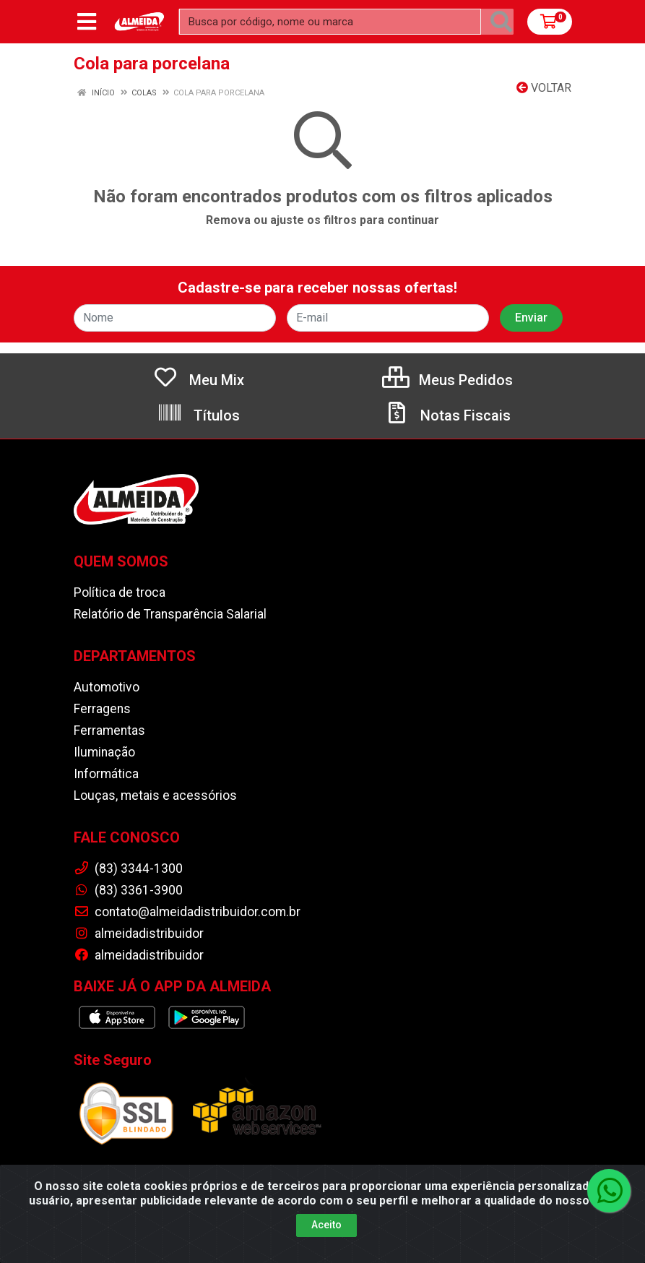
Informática (106, 774)
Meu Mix (198, 380)
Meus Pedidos (447, 380)
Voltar (543, 88)
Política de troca (119, 592)
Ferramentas (109, 730)
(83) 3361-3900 (128, 890)
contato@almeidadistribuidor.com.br (187, 912)
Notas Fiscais (447, 415)
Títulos (198, 415)
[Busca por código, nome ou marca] (330, 22)
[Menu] (87, 22)
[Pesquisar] (501, 22)
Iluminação (104, 752)
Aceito (326, 1224)
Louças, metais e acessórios (155, 795)
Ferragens (102, 709)
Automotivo (106, 687)
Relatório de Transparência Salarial (170, 614)
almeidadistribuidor (139, 933)
